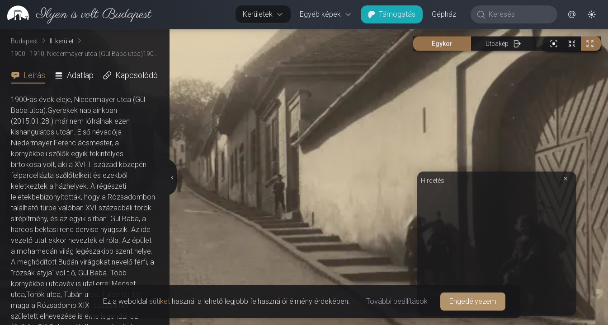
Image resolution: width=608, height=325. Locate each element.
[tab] (31, 75)
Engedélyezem (472, 301)
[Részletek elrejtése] (172, 177)
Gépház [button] (444, 14)
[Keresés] (518, 14)
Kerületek (263, 14)
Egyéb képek (326, 14)
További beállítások (397, 301)
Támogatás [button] (391, 14)
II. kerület (62, 41)
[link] (75, 14)
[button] (572, 14)
